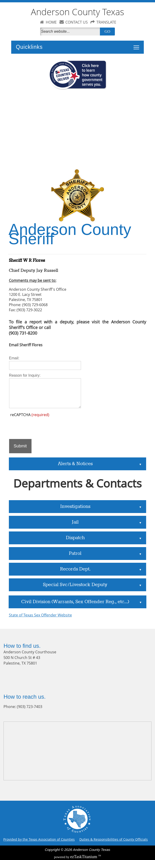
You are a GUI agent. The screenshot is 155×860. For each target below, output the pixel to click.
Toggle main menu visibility (137, 45)
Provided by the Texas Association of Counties (39, 839)
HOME (51, 22)
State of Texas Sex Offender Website (40, 615)
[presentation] (44, 426)
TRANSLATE (106, 22)
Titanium (84, 856)
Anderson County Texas (77, 12)
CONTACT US (76, 22)
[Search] (71, 31)
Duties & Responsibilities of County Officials (113, 839)
